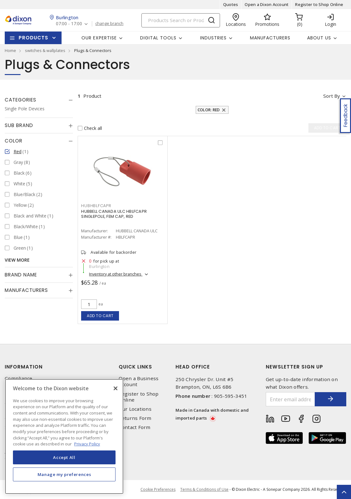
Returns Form (135, 418)
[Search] (180, 20)
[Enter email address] (290, 399)
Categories (20, 99)
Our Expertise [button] (99, 38)
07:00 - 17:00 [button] (69, 23)
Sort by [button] (331, 96)
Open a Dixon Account (267, 4)
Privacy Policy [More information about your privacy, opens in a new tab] (87, 444)
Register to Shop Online (319, 4)
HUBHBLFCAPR (96, 205)
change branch (109, 23)
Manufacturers (270, 38)
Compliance (19, 378)
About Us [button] (319, 38)
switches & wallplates (45, 50)
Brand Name (21, 274)
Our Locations (135, 409)
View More (17, 260)
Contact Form (135, 427)
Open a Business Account (139, 381)
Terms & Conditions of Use (204, 489)
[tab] (39, 100)
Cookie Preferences (158, 489)
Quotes (230, 4)
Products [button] (33, 37)
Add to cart (100, 315)
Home (10, 50)
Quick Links (135, 366)
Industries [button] (213, 38)
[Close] (115, 388)
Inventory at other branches (115, 274)
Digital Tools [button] (158, 38)
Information (24, 366)
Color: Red (209, 110)
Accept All (64, 457)
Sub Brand (19, 125)
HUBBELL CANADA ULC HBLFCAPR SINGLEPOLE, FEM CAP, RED (114, 214)
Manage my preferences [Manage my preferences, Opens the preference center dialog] (64, 474)
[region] (64, 436)
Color (13, 140)
